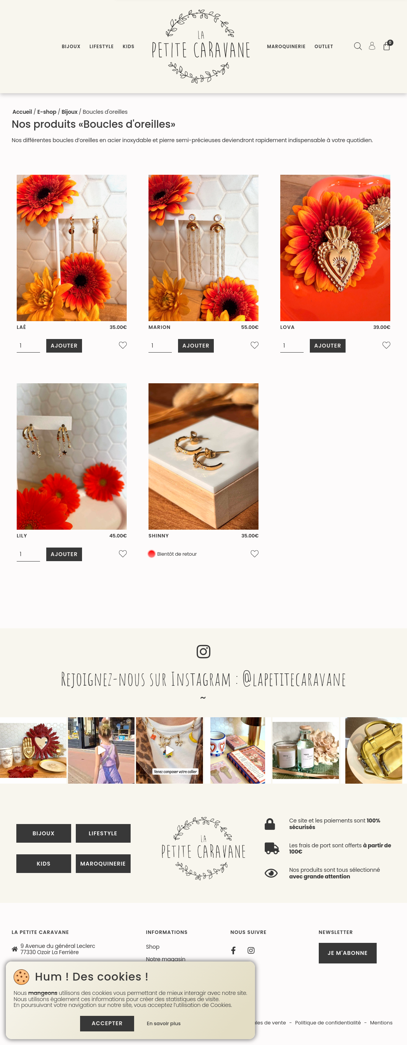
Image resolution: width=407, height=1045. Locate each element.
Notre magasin (165, 890)
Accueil (22, 112)
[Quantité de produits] (29, 346)
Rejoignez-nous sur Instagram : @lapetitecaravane (203, 675)
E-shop (47, 112)
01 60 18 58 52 (38, 918)
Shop (153, 877)
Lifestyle (101, 46)
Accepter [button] (106, 1023)
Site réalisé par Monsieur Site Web (131, 953)
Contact (157, 902)
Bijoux (71, 46)
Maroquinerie (286, 46)
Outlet (323, 46)
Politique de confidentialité (327, 953)
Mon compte (163, 914)
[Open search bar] (358, 47)
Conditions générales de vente (248, 953)
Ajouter (65, 345)
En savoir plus (165, 1024)
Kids (129, 46)
